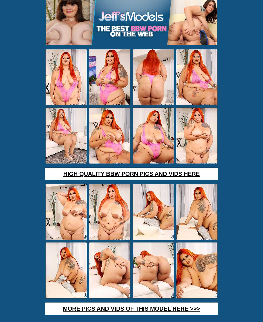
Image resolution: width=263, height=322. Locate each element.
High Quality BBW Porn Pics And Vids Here (131, 174)
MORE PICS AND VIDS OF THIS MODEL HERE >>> (131, 308)
